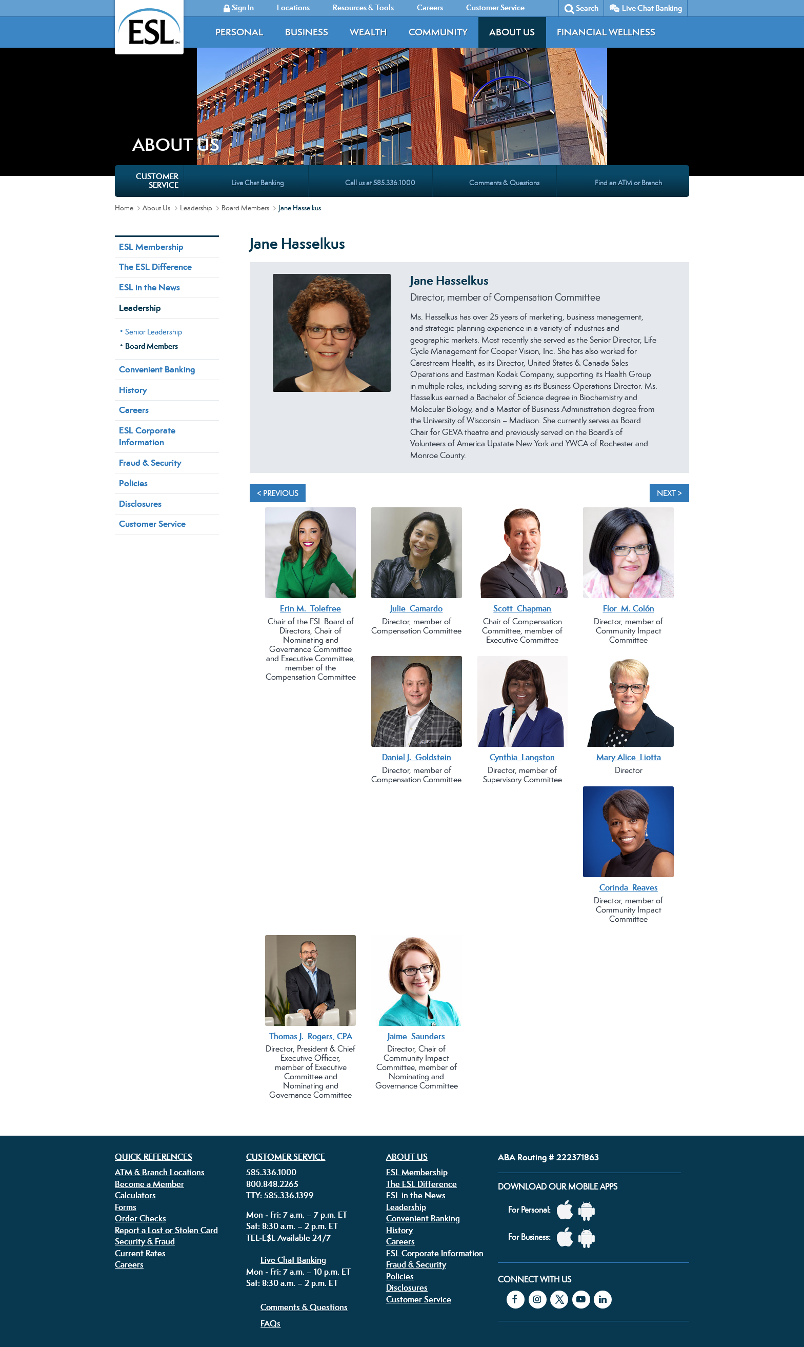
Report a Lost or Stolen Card (166, 1140)
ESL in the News (149, 197)
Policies (133, 393)
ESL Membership (151, 157)
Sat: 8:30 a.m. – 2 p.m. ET (292, 1136)
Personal (239, 32)
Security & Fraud (145, 1151)
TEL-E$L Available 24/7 (288, 1148)
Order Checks (140, 1128)
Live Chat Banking (652, 8)
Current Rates (140, 1163)
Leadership (196, 118)
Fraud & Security (150, 373)
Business (306, 32)
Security (355, 1282)
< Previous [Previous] (277, 403)
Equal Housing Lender (578, 1289)
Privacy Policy (276, 1282)
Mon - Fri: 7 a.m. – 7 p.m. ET (296, 1125)
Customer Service (152, 434)
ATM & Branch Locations (160, 1082)
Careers (134, 320)
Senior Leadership (153, 242)
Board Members (245, 118)
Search (587, 8)
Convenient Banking (157, 279)
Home (124, 118)
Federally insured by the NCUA (552, 1315)
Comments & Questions (304, 1217)
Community (438, 32)
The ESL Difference (155, 177)
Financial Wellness (606, 32)
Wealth (368, 32)
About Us (512, 32)
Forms (125, 1117)
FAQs (270, 1233)
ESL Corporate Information (147, 346)
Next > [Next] (669, 403)
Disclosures (140, 414)
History (133, 300)
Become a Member (149, 1094)
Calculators (135, 1105)
